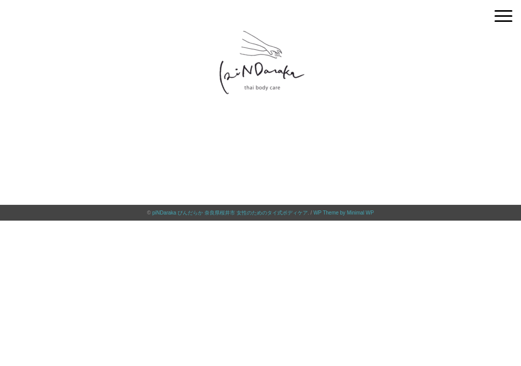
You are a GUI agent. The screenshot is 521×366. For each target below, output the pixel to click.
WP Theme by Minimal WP (343, 213)
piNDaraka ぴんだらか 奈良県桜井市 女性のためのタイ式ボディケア (230, 213)
